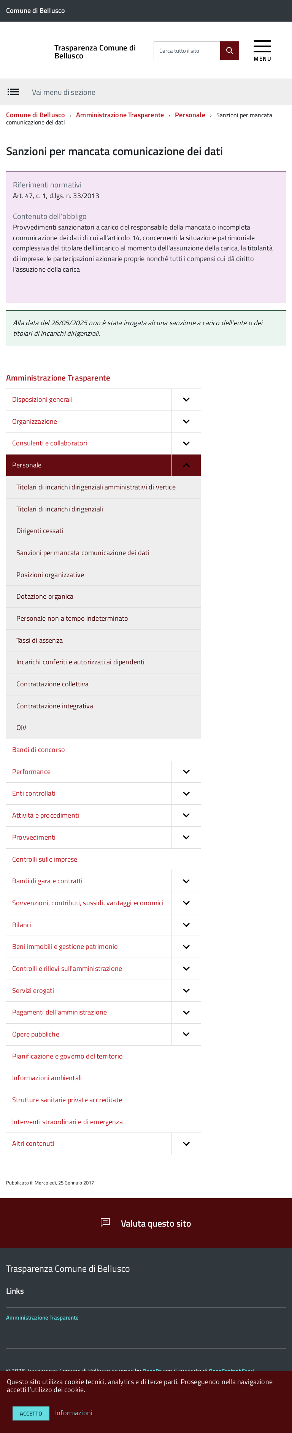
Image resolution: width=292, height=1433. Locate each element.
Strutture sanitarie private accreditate (67, 1100)
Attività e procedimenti (106, 815)
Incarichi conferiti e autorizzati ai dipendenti (80, 662)
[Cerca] (229, 50)
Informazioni (73, 1413)
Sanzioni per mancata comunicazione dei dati (82, 552)
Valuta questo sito (146, 1223)
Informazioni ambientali (47, 1078)
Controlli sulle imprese (44, 859)
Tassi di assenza (39, 640)
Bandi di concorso (38, 749)
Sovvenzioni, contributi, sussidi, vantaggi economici (106, 903)
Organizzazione (106, 422)
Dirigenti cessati (39, 530)
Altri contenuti (106, 1144)
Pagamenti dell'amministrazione (106, 1012)
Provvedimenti (106, 837)
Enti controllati (106, 793)
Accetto (31, 1413)
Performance (106, 772)
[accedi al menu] (262, 49)
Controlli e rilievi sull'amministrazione (106, 969)
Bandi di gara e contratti (106, 881)
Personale (190, 115)
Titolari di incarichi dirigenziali (59, 509)
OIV (21, 727)
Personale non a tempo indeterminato (72, 618)
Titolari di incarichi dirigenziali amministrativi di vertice (96, 487)
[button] (186, 400)
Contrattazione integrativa (55, 706)
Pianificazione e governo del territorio (67, 1056)
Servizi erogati (106, 991)
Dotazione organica (44, 596)
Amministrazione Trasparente (120, 115)
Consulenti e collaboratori (106, 443)
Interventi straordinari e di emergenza (67, 1122)
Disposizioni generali (106, 400)
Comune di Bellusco (35, 115)
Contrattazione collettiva (52, 684)
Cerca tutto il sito (179, 50)
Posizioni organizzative (50, 574)
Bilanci (106, 925)
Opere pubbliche (106, 1034)
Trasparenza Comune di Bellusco (95, 52)
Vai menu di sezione (63, 92)
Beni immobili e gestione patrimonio (106, 947)
